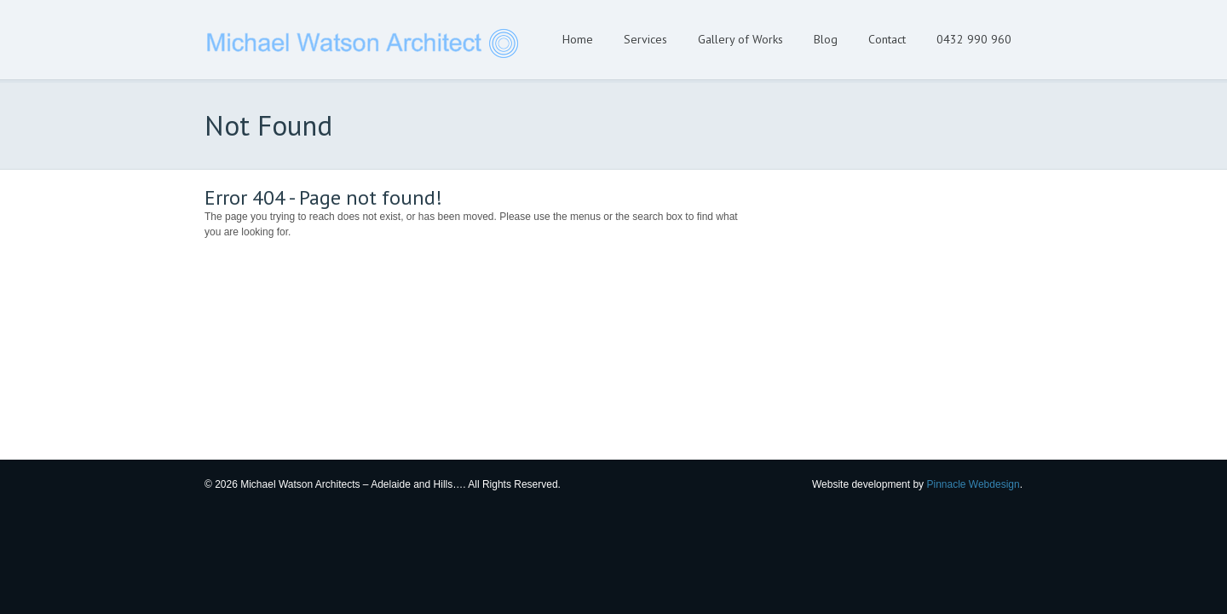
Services (645, 39)
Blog (826, 39)
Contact (887, 39)
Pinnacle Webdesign (972, 484)
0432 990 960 (973, 39)
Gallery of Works (740, 39)
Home (577, 39)
